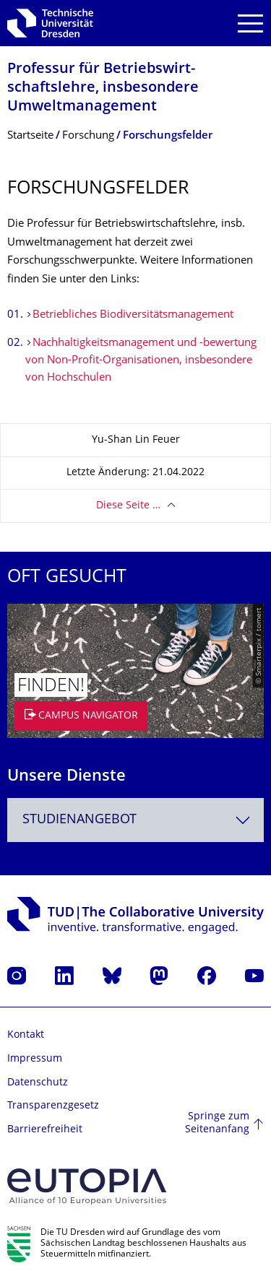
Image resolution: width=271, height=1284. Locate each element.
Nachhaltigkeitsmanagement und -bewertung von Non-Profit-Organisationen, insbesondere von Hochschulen (141, 360)
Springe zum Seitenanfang (217, 1123)
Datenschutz (37, 1083)
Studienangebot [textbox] (79, 820)
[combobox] (135, 820)
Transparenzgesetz (53, 1106)
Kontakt (25, 1035)
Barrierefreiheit (44, 1130)
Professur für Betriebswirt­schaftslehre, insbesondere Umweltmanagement (103, 88)
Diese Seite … (128, 506)
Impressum (34, 1059)
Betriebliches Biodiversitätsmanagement (133, 315)
